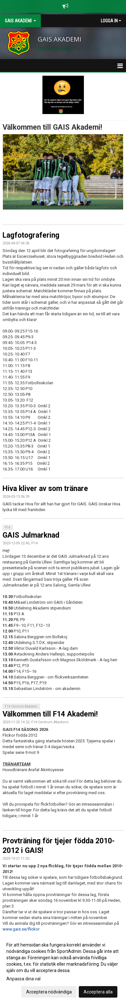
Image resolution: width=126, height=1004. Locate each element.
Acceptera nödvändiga (49, 991)
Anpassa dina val (23, 978)
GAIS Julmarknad (31, 535)
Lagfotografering (31, 235)
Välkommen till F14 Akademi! (50, 714)
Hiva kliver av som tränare (45, 488)
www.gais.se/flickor (21, 929)
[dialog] (63, 968)
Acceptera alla (98, 991)
